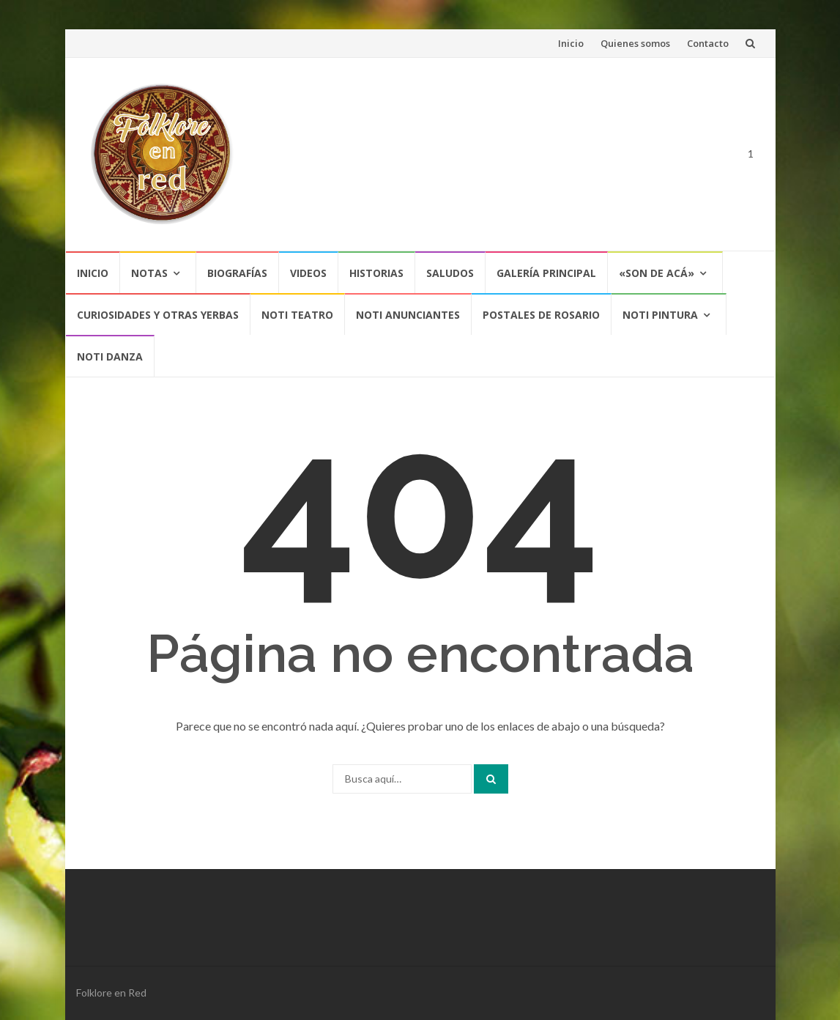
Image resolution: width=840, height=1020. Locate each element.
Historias (376, 273)
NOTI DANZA (110, 356)
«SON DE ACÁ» (656, 273)
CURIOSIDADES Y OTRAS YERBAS (158, 315)
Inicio (571, 43)
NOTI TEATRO (297, 315)
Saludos (450, 273)
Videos (308, 273)
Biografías (237, 273)
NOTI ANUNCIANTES (408, 315)
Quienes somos (635, 43)
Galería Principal (546, 273)
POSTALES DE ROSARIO (541, 315)
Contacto (708, 43)
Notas (149, 273)
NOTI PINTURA (660, 315)
